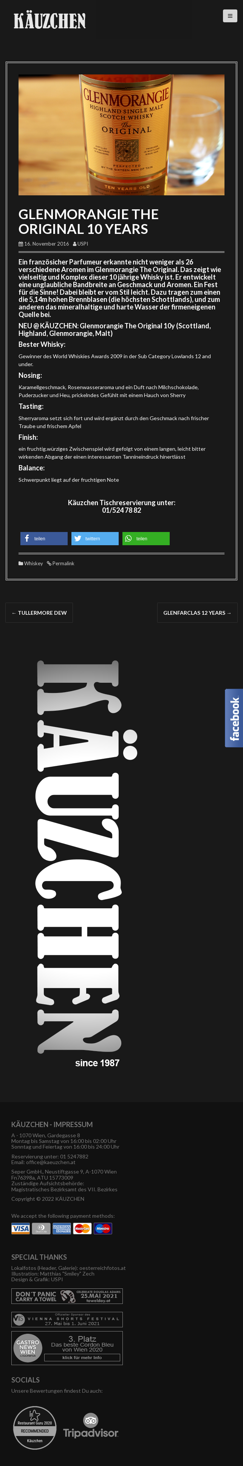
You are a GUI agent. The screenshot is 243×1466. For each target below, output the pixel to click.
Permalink (62, 563)
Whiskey (33, 563)
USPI (82, 244)
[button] (44, 538)
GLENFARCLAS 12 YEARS (197, 612)
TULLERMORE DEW (39, 612)
